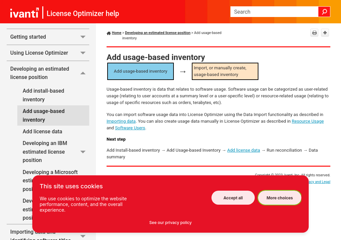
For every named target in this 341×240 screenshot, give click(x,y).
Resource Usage (308, 121)
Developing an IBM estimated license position (56, 151)
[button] (324, 11)
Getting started (49, 37)
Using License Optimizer (49, 53)
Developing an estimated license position (49, 73)
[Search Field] (280, 11)
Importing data (121, 121)
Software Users (130, 127)
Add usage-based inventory (44, 115)
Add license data (42, 131)
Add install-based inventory (43, 95)
